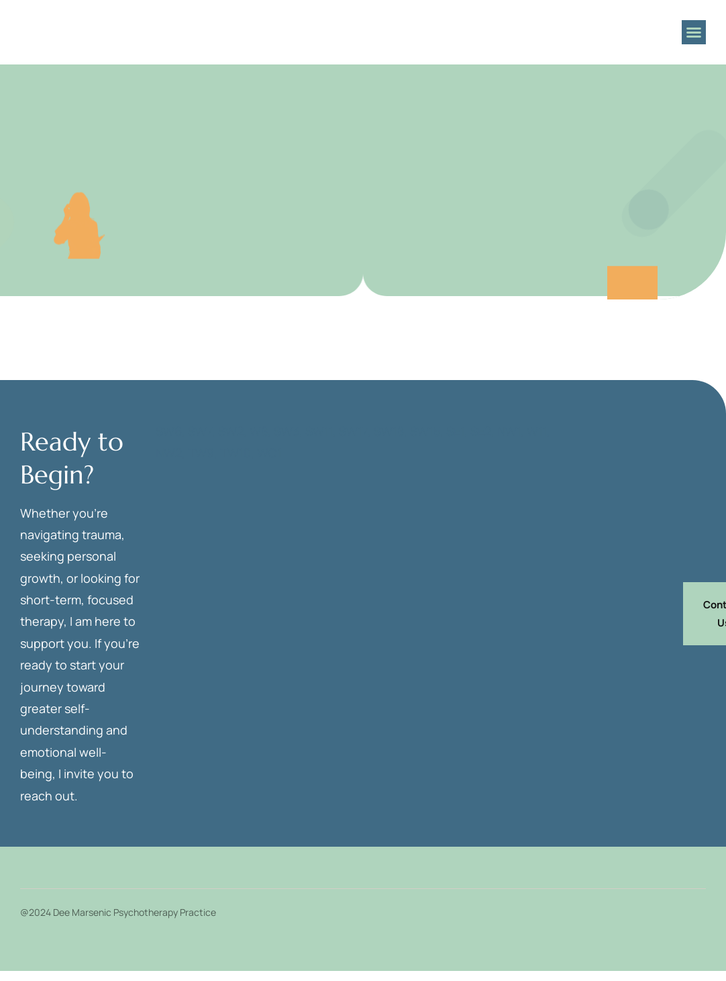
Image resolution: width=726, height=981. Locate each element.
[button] (694, 32)
